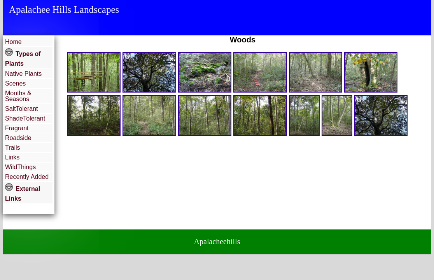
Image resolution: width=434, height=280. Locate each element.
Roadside (18, 138)
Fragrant (16, 128)
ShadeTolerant (25, 118)
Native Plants (23, 73)
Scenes (15, 83)
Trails (12, 147)
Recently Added (27, 176)
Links (12, 157)
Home (13, 41)
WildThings (20, 167)
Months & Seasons (18, 96)
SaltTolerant (21, 108)
